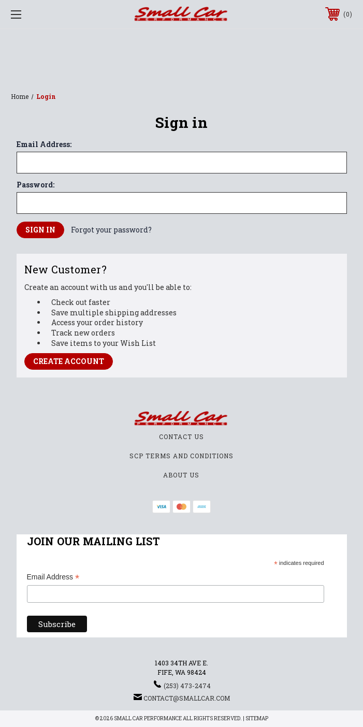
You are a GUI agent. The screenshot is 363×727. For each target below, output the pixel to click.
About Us (181, 475)
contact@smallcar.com (186, 698)
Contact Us (181, 436)
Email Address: (44, 144)
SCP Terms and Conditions (181, 456)
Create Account (68, 361)
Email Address (53, 577)
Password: (35, 184)
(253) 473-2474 (187, 685)
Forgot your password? (111, 230)
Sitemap (256, 718)
